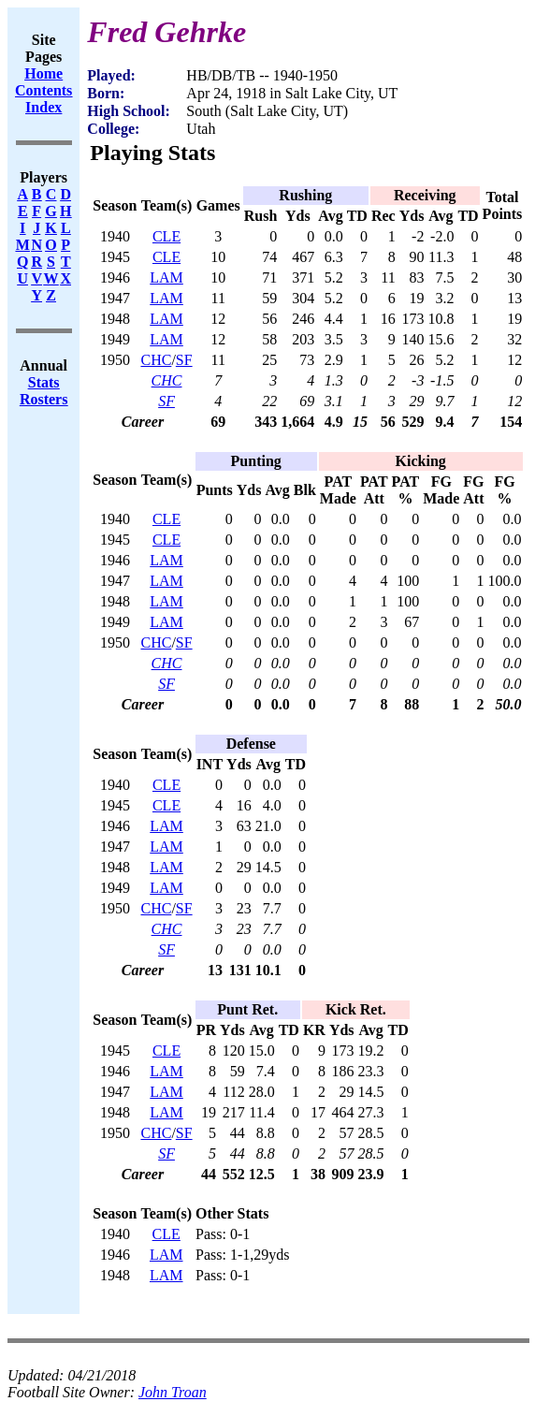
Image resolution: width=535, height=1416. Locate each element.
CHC (155, 360)
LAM (166, 277)
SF (184, 360)
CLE (166, 236)
